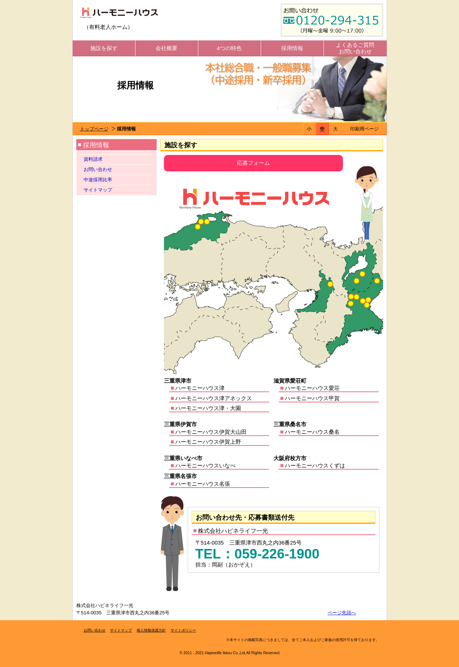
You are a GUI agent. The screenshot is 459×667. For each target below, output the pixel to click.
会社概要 (166, 48)
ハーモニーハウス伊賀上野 (208, 442)
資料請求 (93, 159)
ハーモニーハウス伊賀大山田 (210, 432)
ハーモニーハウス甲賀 (312, 398)
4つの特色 (229, 48)
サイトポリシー (183, 630)
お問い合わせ (98, 169)
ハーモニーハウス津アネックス (213, 398)
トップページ (94, 129)
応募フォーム (253, 163)
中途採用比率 (98, 179)
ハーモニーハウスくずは (315, 465)
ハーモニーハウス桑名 (312, 432)
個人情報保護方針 (151, 630)
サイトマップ (98, 190)
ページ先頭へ (342, 612)
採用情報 (292, 48)
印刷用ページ (364, 129)
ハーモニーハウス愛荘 (312, 388)
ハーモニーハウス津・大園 (208, 408)
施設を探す (104, 48)
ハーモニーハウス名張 (202, 484)
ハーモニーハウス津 (200, 388)
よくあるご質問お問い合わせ (355, 48)
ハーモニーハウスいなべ (205, 465)
